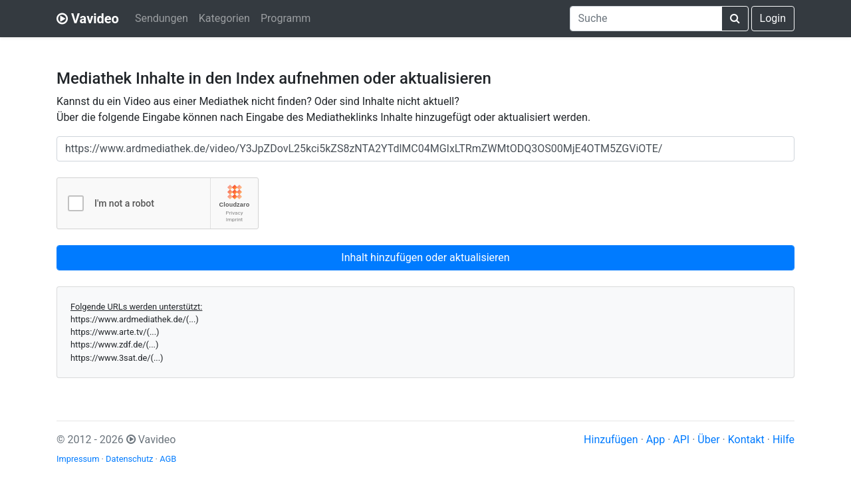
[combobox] (646, 18)
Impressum (78, 459)
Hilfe (783, 439)
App (655, 439)
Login (773, 18)
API (681, 439)
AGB (168, 459)
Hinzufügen (611, 439)
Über (708, 439)
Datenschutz (129, 459)
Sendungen (161, 18)
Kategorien (224, 18)
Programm (285, 18)
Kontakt (746, 439)
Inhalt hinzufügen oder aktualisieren (425, 257)
